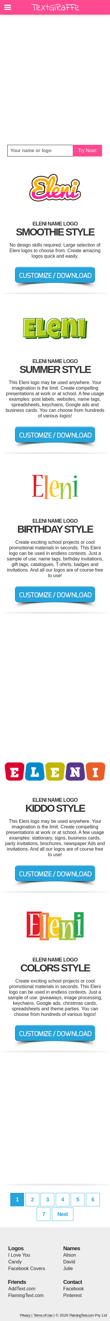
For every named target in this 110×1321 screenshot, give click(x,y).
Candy (15, 1261)
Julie (68, 1268)
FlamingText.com (26, 1295)
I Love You (19, 1255)
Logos (15, 1248)
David (69, 1261)
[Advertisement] (55, 80)
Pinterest (72, 1295)
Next (62, 1214)
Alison (69, 1255)
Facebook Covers (26, 1268)
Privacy (25, 1315)
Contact (72, 1282)
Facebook (73, 1288)
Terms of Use (43, 1315)
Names (71, 1248)
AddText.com (21, 1288)
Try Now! (87, 150)
